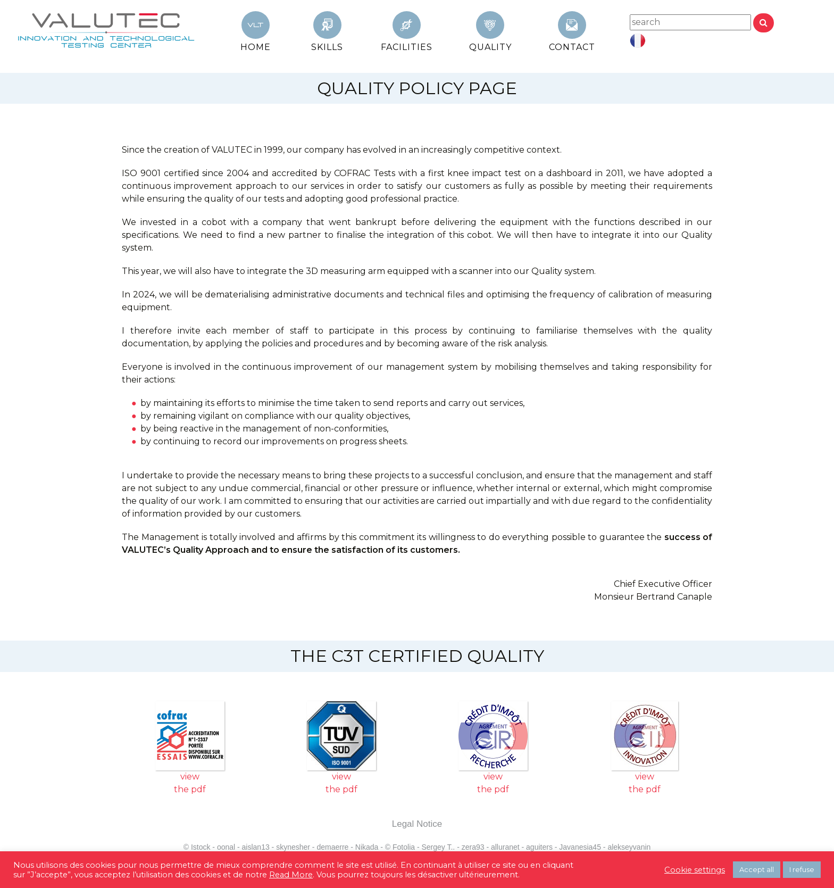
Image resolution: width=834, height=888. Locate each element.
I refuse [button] (801, 869)
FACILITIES (406, 47)
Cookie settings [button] (694, 870)
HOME (255, 47)
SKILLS (327, 47)
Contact (572, 47)
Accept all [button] (756, 869)
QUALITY (490, 47)
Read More (291, 874)
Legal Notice (417, 824)
